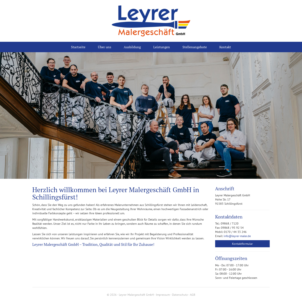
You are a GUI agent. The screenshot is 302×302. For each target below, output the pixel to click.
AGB (192, 295)
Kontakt (225, 47)
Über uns (104, 47)
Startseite (78, 47)
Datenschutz (180, 295)
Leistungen (161, 47)
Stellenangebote (194, 47)
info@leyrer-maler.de (237, 236)
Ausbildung (132, 47)
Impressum (163, 295)
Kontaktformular (242, 244)
